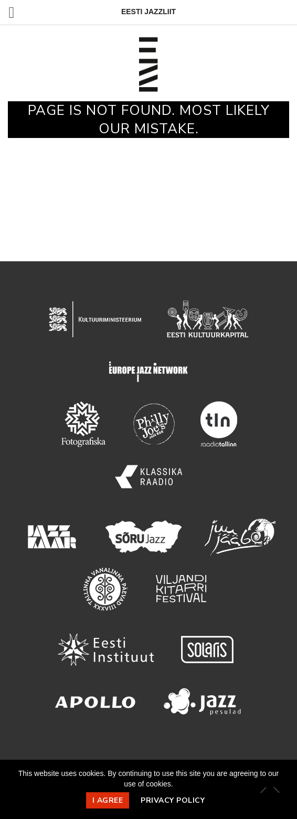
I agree (107, 800)
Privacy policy (173, 800)
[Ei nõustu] (276, 789)
